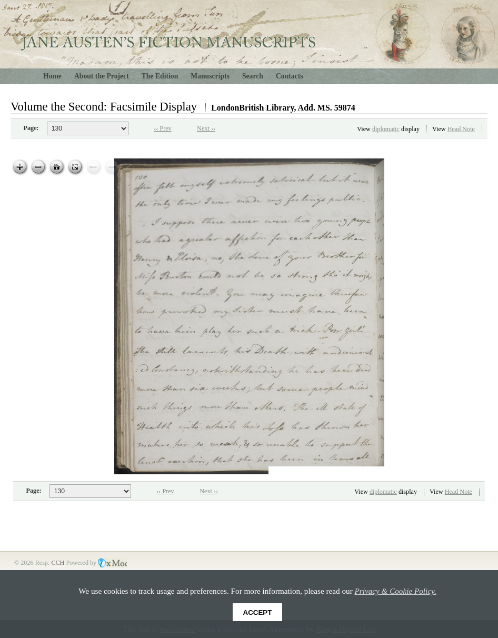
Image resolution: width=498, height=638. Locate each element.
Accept (257, 612)
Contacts (289, 76)
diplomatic (386, 129)
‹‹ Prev (162, 128)
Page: (31, 128)
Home (52, 76)
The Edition (160, 76)
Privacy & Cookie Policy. (395, 590)
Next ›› (206, 128)
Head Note (461, 129)
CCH (58, 562)
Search (252, 76)
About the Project (101, 76)
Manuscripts (210, 76)
